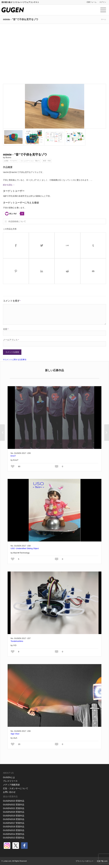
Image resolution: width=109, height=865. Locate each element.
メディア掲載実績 (11, 784)
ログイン (102, 2)
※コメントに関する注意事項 (14, 360)
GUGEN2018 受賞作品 (13, 819)
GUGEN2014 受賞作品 (13, 834)
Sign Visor (15, 734)
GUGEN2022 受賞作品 (13, 804)
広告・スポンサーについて (15, 788)
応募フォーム (91, 2)
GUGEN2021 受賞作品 (13, 808)
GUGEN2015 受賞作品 (13, 830)
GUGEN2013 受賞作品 (13, 837)
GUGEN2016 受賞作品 (13, 826)
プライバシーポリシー (84, 861)
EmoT (13, 456)
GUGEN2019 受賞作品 (13, 815)
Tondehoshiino (17, 641)
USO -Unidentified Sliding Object (25, 548)
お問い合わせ (9, 792)
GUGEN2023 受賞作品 (13, 801)
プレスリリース (10, 781)
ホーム (103, 19)
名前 (6, 329)
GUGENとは (9, 777)
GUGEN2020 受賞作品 (13, 812)
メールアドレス (11, 340)
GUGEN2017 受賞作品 (13, 823)
